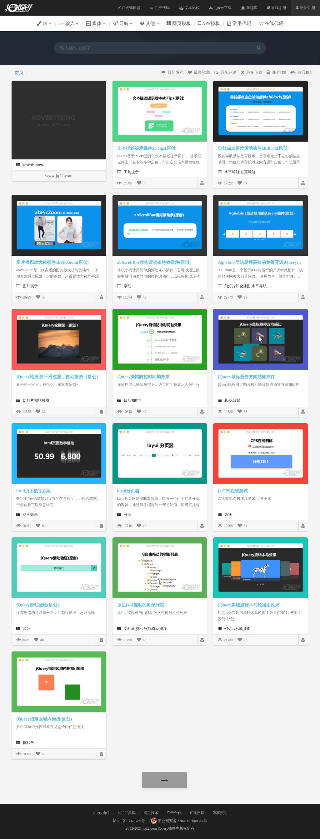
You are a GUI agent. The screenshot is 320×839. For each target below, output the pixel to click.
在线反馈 (196, 813)
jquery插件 (101, 813)
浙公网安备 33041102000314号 (178, 821)
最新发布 (172, 72)
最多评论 (225, 72)
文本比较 (189, 8)
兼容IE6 (301, 72)
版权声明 (220, 813)
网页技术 (150, 813)
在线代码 (160, 8)
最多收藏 (199, 72)
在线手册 (276, 8)
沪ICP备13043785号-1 (130, 821)
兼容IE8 (276, 72)
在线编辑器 (128, 8)
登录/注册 (305, 8)
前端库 (249, 8)
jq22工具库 (127, 813)
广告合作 (174, 813)
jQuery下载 (220, 8)
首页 (19, 72)
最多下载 (251, 72)
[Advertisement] (54, 120)
